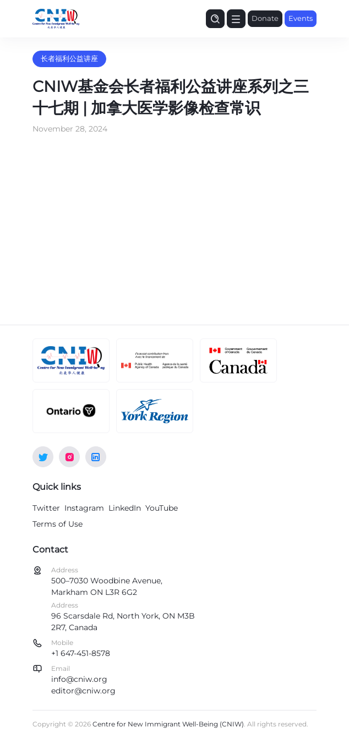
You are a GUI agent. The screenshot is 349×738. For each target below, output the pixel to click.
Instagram (84, 508)
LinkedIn (124, 508)
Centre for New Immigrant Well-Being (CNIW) (168, 724)
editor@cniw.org (83, 691)
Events (300, 18)
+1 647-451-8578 (80, 653)
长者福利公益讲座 (69, 58)
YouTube (161, 508)
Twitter (46, 508)
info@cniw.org (79, 679)
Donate (265, 18)
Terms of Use (57, 524)
